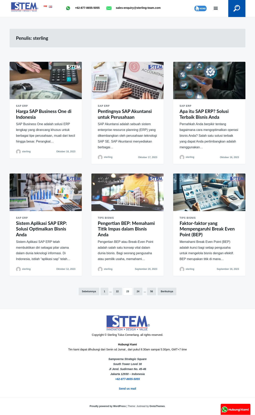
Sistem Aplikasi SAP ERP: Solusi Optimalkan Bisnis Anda (41, 228)
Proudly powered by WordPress (108, 406)
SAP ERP (22, 106)
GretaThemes (157, 406)
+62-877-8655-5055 (127, 379)
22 (117, 291)
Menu (215, 8)
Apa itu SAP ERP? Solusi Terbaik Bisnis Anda (204, 114)
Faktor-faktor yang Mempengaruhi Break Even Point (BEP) (207, 228)
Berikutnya (167, 291)
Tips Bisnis (106, 217)
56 (151, 291)
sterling (26, 151)
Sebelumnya (89, 291)
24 (138, 291)
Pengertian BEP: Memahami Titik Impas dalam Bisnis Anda (126, 228)
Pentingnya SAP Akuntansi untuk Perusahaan (125, 114)
